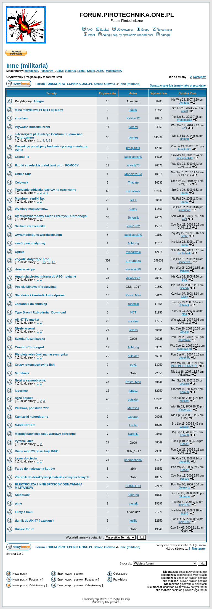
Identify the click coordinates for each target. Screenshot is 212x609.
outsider (133, 356)
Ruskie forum (24, 529)
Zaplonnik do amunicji (31, 303)
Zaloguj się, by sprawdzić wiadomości (125, 34)
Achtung (184, 102)
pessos (184, 478)
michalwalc (133, 191)
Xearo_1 (184, 487)
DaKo (60, 70)
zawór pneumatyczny (30, 243)
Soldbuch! (22, 494)
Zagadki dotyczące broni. (33, 259)
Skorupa (133, 494)
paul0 (133, 109)
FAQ (87, 29)
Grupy (143, 29)
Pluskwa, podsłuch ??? (32, 408)
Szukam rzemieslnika (30, 226)
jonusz (133, 390)
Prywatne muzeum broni (32, 127)
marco (184, 192)
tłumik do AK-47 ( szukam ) (34, 520)
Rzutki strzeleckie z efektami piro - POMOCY (47, 165)
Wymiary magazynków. (31, 208)
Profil (89, 34)
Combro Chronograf (29, 347)
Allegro (38, 101)
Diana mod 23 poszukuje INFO (37, 451)
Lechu (81, 70)
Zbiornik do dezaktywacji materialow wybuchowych (52, 477)
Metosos (133, 408)
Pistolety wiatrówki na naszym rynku (41, 354)
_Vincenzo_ (47, 70)
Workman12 (184, 119)
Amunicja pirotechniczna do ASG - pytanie (45, 276)
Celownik (21, 182)
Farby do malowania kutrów (35, 468)
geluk (133, 200)
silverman (184, 210)
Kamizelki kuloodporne (31, 416)
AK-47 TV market (27, 319)
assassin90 (133, 269)
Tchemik (133, 217)
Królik (91, 70)
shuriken (21, 118)
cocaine (133, 321)
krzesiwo (21, 390)
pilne (18, 503)
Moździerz (22, 373)
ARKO (100, 70)
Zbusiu (184, 331)
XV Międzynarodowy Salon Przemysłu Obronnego (51, 216)
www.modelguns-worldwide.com (38, 234)
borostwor (184, 340)
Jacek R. (184, 357)
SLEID (185, 513)
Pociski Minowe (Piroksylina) (36, 286)
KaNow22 (133, 118)
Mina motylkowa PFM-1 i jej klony (39, 109)
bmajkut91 (133, 148)
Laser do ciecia (26, 458)
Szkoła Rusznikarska (30, 338)
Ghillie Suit (23, 174)
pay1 (133, 364)
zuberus (70, 70)
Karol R (184, 392)
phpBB (98, 599)
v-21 (184, 128)
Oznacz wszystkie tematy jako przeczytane (178, 85)
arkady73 (133, 165)
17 (53, 262)
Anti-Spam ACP (112, 602)
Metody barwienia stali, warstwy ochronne (45, 433)
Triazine (133, 182)
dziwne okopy (25, 269)
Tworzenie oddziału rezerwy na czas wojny (45, 189)
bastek (133, 503)
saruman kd (184, 348)
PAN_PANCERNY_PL (184, 366)
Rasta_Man (133, 295)
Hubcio (184, 270)
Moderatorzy (114, 70)
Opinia (19, 251)
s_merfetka (133, 260)
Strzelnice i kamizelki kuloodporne (40, 295)
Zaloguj (163, 34)
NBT (133, 312)
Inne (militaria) (27, 65)
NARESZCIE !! (25, 425)
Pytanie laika (24, 441)
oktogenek (31, 70)
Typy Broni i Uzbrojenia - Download (40, 312)
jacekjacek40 (133, 156)
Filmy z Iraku (24, 512)
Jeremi (133, 127)
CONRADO (133, 486)
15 (44, 262)
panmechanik (133, 460)
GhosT (184, 444)
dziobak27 (133, 278)
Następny (199, 77)
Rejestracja (162, 29)
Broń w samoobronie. (30, 380)
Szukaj (102, 29)
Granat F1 (22, 156)
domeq (133, 137)
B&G (184, 279)
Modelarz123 (133, 174)
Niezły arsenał (25, 328)
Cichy (133, 208)
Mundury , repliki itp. (30, 198)
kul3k (133, 520)
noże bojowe (24, 397)
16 (48, 262)
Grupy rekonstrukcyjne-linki (35, 364)
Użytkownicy (122, 29)
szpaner (133, 416)
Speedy (184, 288)
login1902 (133, 226)
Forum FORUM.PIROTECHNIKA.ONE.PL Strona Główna (75, 83)
